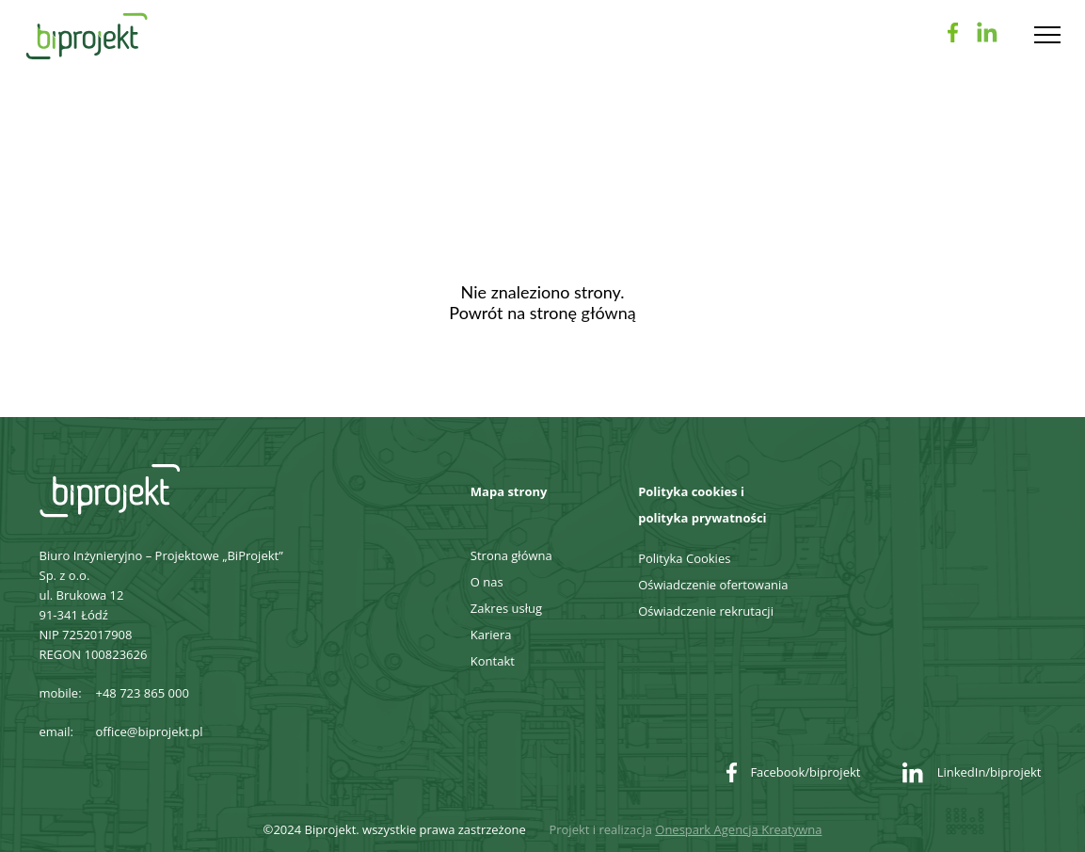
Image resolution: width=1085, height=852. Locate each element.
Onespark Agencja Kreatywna (738, 829)
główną (609, 312)
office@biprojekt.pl (149, 731)
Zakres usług (506, 608)
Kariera (491, 634)
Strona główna (511, 555)
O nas (487, 581)
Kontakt (493, 660)
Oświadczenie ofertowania (713, 584)
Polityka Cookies (684, 558)
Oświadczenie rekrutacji (706, 611)
